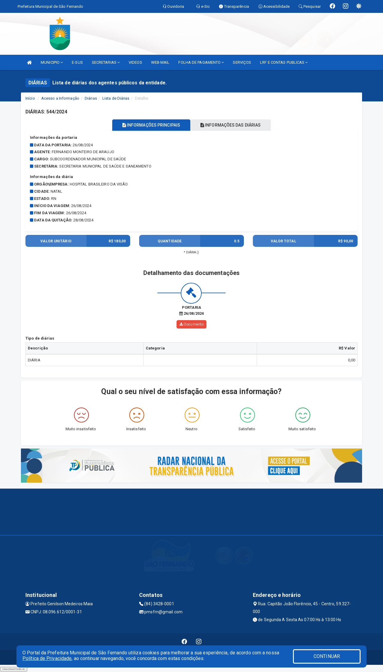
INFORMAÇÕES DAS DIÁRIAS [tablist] (233, 125)
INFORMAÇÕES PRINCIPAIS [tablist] (149, 125)
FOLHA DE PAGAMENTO (201, 62)
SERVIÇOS (242, 62)
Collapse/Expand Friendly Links (13, 669)
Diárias (91, 98)
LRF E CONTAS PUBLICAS (284, 62)
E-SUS (77, 62)
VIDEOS (135, 62)
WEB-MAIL (160, 62)
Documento (191, 324)
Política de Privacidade (47, 658)
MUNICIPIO (52, 62)
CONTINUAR (327, 656)
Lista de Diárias (116, 98)
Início (30, 98)
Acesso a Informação (60, 98)
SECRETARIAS (106, 62)
